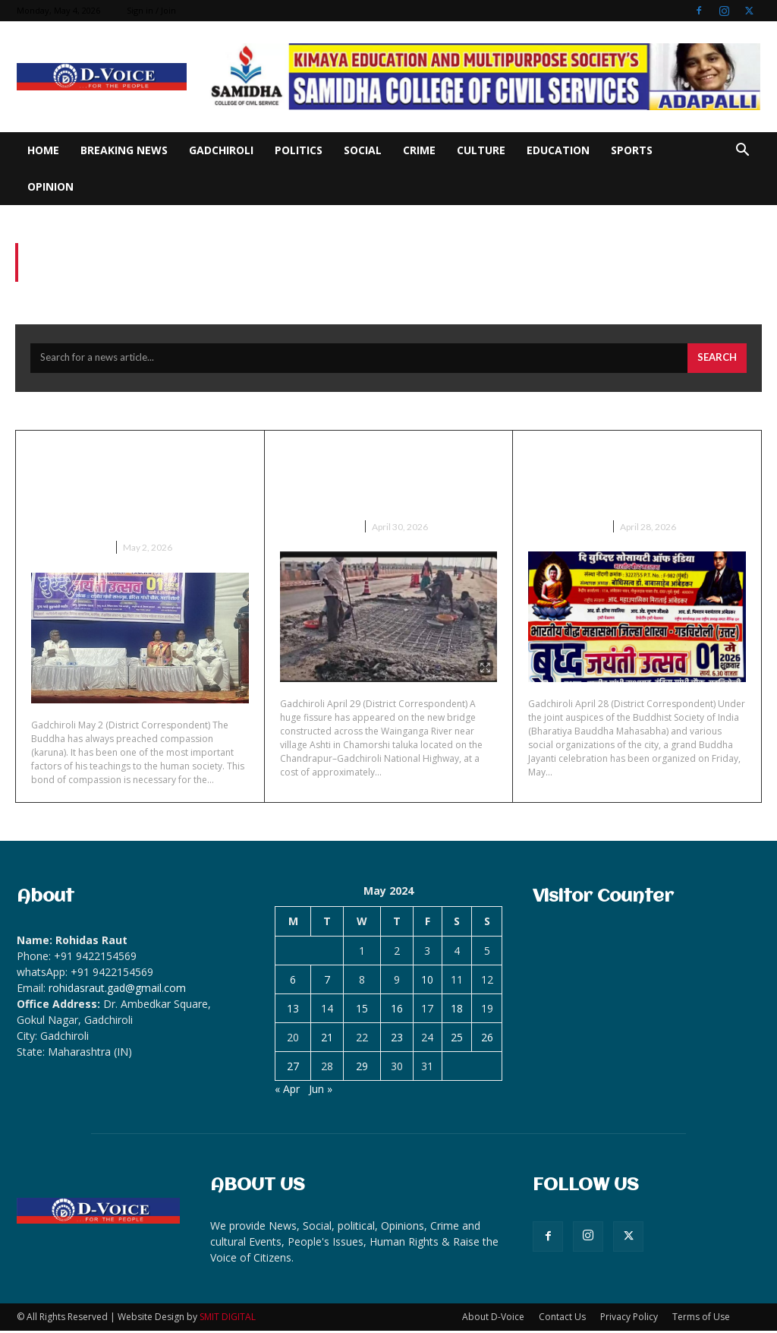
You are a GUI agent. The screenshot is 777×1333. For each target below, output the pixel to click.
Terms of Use (701, 1318)
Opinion (50, 186)
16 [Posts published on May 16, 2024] (397, 1010)
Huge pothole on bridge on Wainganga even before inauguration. (378, 479)
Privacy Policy (629, 1318)
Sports (632, 150)
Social (363, 150)
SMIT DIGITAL (228, 1318)
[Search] (717, 361)
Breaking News (124, 150)
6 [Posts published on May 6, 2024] (293, 981)
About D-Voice (493, 1318)
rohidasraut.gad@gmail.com (117, 990)
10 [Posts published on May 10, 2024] (427, 981)
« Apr (287, 1091)
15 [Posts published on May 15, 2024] (362, 1010)
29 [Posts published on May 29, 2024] (362, 1068)
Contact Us (562, 1318)
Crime (419, 150)
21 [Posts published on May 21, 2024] (327, 1039)
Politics (298, 150)
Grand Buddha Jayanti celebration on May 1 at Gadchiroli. (625, 479)
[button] (742, 151)
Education (558, 150)
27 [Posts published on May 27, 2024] (293, 1068)
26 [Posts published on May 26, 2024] (487, 1039)
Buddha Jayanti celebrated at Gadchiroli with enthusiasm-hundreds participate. (130, 489)
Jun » (320, 1091)
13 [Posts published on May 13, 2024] (293, 1010)
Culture (481, 150)
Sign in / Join (151, 10)
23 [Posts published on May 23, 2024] (397, 1039)
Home (43, 150)
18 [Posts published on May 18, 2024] (457, 1010)
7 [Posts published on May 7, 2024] (327, 981)
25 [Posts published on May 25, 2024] (457, 1039)
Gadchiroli (221, 150)
